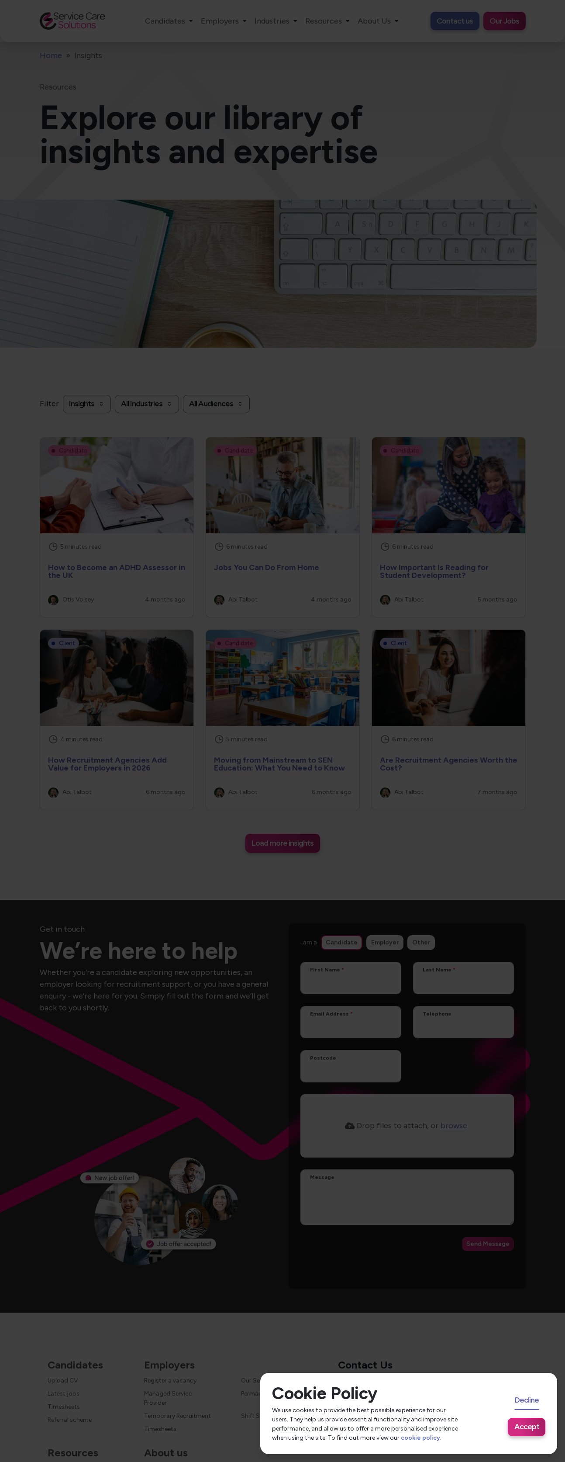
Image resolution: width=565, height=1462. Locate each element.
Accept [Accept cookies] (526, 1426)
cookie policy (420, 1437)
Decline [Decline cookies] (527, 1400)
